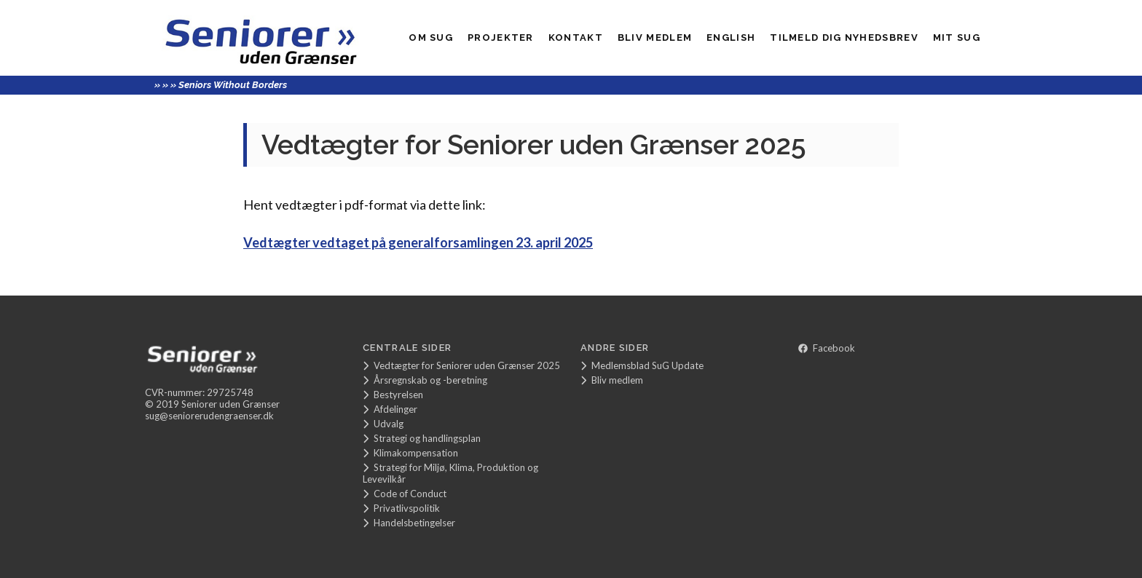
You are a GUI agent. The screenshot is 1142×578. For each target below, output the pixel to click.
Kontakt (575, 37)
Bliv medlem (655, 37)
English (730, 37)
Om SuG (431, 37)
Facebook (826, 348)
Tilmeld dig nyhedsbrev (844, 37)
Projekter (501, 37)
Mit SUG (956, 37)
